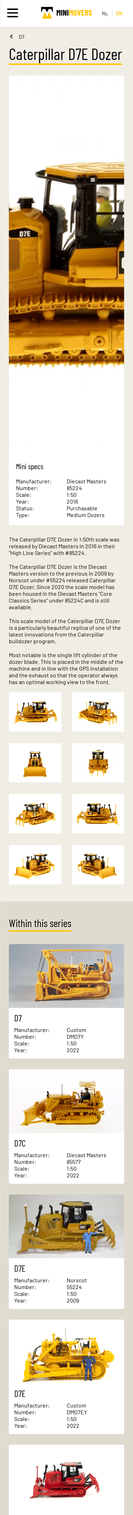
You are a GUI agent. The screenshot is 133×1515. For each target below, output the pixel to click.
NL (105, 13)
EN (119, 13)
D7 (21, 37)
